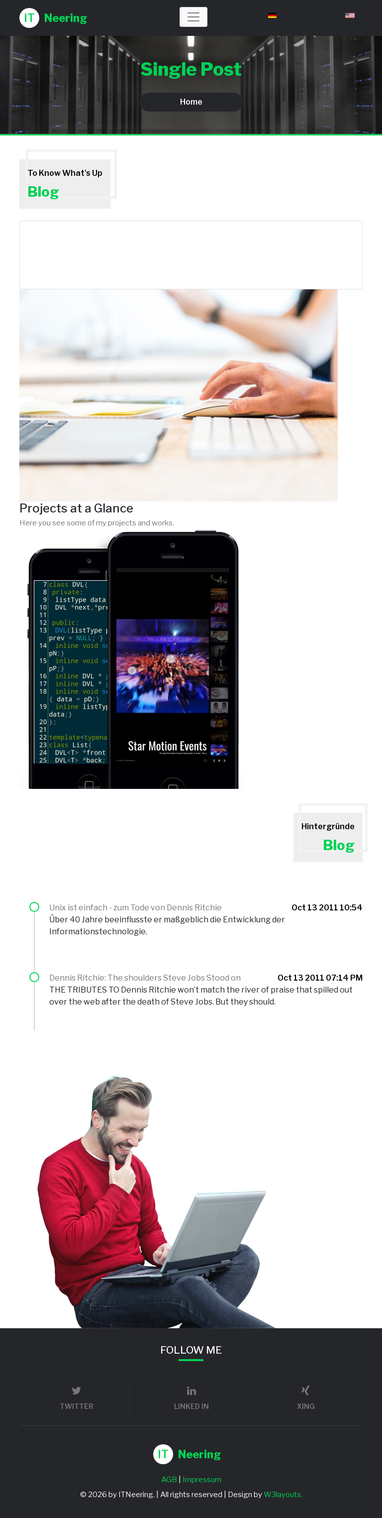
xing (306, 1398)
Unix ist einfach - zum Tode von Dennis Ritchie (135, 907)
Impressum (202, 1479)
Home (191, 102)
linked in (191, 1398)
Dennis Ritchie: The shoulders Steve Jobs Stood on (145, 978)
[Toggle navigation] (193, 17)
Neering (53, 18)
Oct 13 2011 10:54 (327, 907)
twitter (76, 1398)
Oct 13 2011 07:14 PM (320, 978)
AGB (169, 1479)
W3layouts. (283, 1494)
